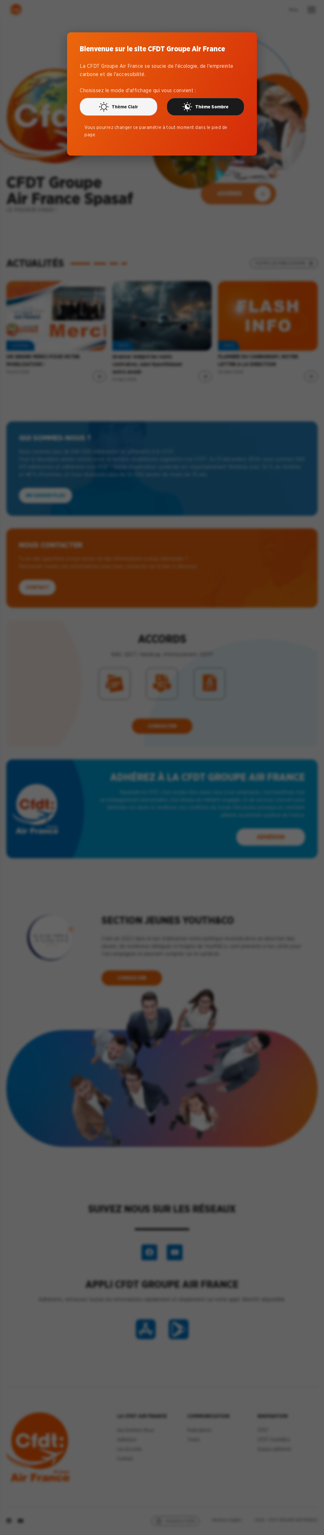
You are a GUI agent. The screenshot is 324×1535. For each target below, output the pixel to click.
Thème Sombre (205, 107)
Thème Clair (118, 107)
